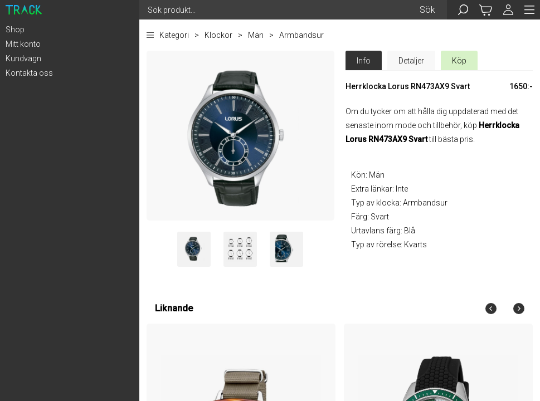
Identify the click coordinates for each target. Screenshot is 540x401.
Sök (427, 9)
